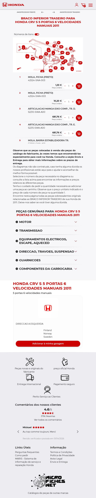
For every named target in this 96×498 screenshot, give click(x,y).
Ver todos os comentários (48, 420)
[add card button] (79, 86)
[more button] (73, 86)
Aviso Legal (56, 458)
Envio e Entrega (59, 462)
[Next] (53, 12)
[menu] (91, 5)
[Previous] (42, 12)
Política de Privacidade (62, 455)
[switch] (37, 34)
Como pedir (21, 455)
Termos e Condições (61, 452)
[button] (48, 308)
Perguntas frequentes (27, 452)
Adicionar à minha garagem (48, 343)
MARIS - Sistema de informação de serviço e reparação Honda (28, 461)
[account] (77, 5)
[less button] (65, 86)
